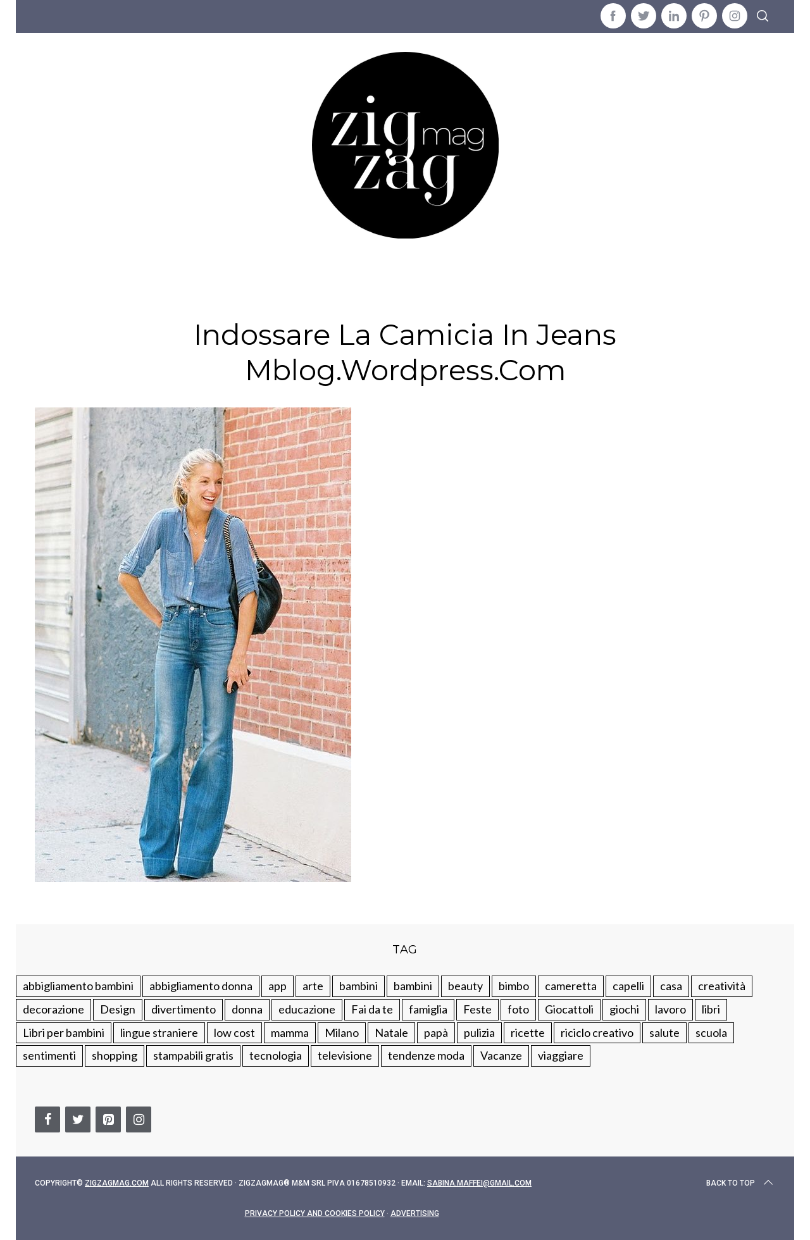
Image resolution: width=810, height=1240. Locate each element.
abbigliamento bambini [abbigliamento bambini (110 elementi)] (78, 986)
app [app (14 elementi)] (277, 986)
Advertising (414, 1213)
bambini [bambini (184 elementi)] (413, 986)
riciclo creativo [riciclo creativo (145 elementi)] (597, 1032)
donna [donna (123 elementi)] (247, 1009)
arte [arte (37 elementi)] (312, 986)
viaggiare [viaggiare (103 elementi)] (560, 1055)
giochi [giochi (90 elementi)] (624, 1009)
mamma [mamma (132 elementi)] (290, 1032)
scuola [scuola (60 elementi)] (711, 1032)
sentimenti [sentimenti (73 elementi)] (49, 1055)
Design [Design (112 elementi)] (117, 1009)
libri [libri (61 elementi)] (711, 1009)
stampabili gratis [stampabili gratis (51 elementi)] (193, 1055)
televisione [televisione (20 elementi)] (345, 1055)
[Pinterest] (108, 1119)
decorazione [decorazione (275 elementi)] (53, 1009)
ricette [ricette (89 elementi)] (528, 1032)
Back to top (740, 1183)
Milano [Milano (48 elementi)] (342, 1032)
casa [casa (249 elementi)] (671, 986)
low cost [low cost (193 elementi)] (234, 1032)
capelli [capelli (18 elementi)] (628, 986)
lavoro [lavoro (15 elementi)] (670, 1009)
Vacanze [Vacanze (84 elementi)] (501, 1055)
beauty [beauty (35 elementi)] (465, 986)
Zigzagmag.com (117, 1183)
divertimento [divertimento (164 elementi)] (183, 1009)
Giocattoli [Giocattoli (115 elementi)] (569, 1009)
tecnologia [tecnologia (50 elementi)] (275, 1055)
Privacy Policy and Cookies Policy (315, 1213)
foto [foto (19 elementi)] (518, 1009)
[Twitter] (77, 1119)
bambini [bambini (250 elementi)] (358, 986)
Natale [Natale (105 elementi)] (391, 1032)
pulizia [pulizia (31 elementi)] (479, 1032)
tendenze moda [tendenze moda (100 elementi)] (426, 1055)
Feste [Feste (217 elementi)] (477, 1009)
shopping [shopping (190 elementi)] (114, 1055)
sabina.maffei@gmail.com (479, 1183)
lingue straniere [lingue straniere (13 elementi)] (159, 1032)
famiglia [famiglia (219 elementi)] (428, 1009)
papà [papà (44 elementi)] (436, 1032)
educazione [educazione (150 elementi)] (306, 1009)
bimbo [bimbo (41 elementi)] (514, 986)
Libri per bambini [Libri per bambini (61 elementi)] (63, 1032)
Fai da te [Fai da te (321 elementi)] (372, 1009)
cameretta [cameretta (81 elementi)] (571, 986)
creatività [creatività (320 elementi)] (721, 986)
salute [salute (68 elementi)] (664, 1032)
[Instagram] (138, 1119)
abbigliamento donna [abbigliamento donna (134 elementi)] (200, 986)
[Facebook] (47, 1119)
